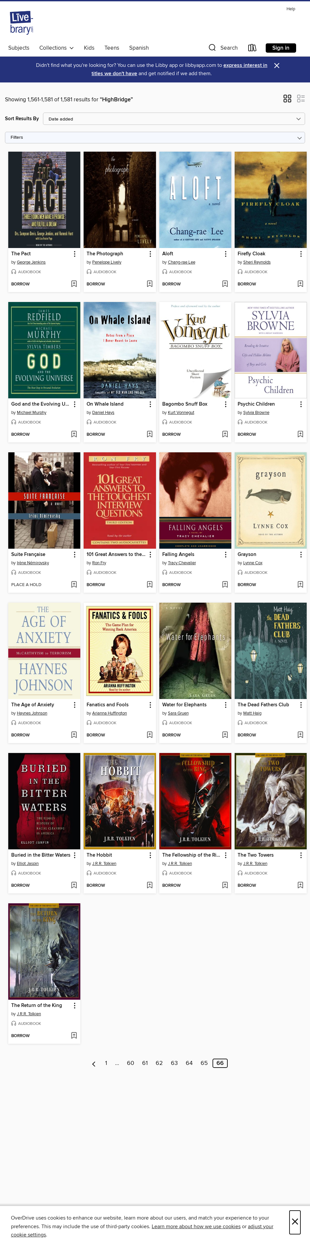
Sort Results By (22, 119)
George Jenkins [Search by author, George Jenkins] (31, 262)
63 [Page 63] (174, 1063)
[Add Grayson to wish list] (300, 585)
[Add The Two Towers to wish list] (300, 885)
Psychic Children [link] (256, 404)
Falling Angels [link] (178, 555)
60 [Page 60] (130, 1063)
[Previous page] (94, 1063)
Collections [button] (56, 48)
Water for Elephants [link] (184, 705)
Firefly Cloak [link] (251, 254)
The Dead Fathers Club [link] (263, 705)
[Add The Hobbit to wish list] (149, 885)
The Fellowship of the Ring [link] (192, 855)
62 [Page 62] (159, 1063)
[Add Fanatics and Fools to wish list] (149, 735)
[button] (222, 49)
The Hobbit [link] (99, 855)
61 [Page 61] (145, 1063)
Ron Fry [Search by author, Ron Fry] (99, 563)
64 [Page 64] (189, 1063)
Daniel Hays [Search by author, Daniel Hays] (103, 412)
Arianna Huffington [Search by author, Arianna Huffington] (109, 713)
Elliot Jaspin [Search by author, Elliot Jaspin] (28, 863)
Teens (111, 48)
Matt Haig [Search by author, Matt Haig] (252, 713)
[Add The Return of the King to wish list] (74, 1036)
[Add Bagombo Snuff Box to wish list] (225, 434)
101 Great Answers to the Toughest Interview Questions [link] (116, 555)
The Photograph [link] (105, 254)
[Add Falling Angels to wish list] (225, 585)
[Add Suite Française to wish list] (74, 585)
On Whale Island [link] (105, 404)
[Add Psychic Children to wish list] (300, 434)
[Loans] (252, 49)
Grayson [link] (247, 555)
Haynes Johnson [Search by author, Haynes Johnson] (32, 713)
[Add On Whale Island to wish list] (149, 434)
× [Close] (295, 1222)
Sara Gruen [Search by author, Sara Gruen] (178, 713)
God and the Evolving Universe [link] (41, 404)
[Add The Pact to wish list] (74, 284)
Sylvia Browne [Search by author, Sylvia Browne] (256, 412)
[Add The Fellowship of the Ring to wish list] (225, 885)
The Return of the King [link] (36, 1006)
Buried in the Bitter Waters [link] (40, 855)
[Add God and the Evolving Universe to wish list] (74, 434)
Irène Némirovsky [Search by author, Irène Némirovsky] (33, 563)
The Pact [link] (21, 254)
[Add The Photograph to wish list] (149, 284)
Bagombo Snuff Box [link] (184, 404)
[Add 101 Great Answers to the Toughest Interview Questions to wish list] (149, 585)
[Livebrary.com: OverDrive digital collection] (21, 22)
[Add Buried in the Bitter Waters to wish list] (74, 885)
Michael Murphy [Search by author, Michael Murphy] (31, 412)
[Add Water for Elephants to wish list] (225, 735)
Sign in (281, 48)
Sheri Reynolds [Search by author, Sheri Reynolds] (257, 262)
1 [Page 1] (106, 1063)
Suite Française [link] (28, 555)
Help (291, 9)
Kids (89, 48)
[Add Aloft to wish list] (225, 284)
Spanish (139, 48)
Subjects (18, 48)
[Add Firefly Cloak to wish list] (300, 284)
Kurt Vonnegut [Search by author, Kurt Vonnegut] (181, 412)
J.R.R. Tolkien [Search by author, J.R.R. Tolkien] (104, 863)
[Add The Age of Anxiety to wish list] (74, 735)
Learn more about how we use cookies (196, 1226)
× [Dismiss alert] (276, 66)
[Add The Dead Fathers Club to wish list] (300, 735)
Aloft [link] (167, 254)
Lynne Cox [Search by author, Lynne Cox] (252, 563)
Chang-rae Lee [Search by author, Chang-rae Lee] (181, 262)
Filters (17, 137)
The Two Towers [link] (256, 855)
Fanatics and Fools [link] (108, 705)
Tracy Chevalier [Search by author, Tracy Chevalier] (182, 563)
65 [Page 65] (204, 1063)
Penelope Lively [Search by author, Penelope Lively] (106, 262)
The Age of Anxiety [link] (32, 705)
